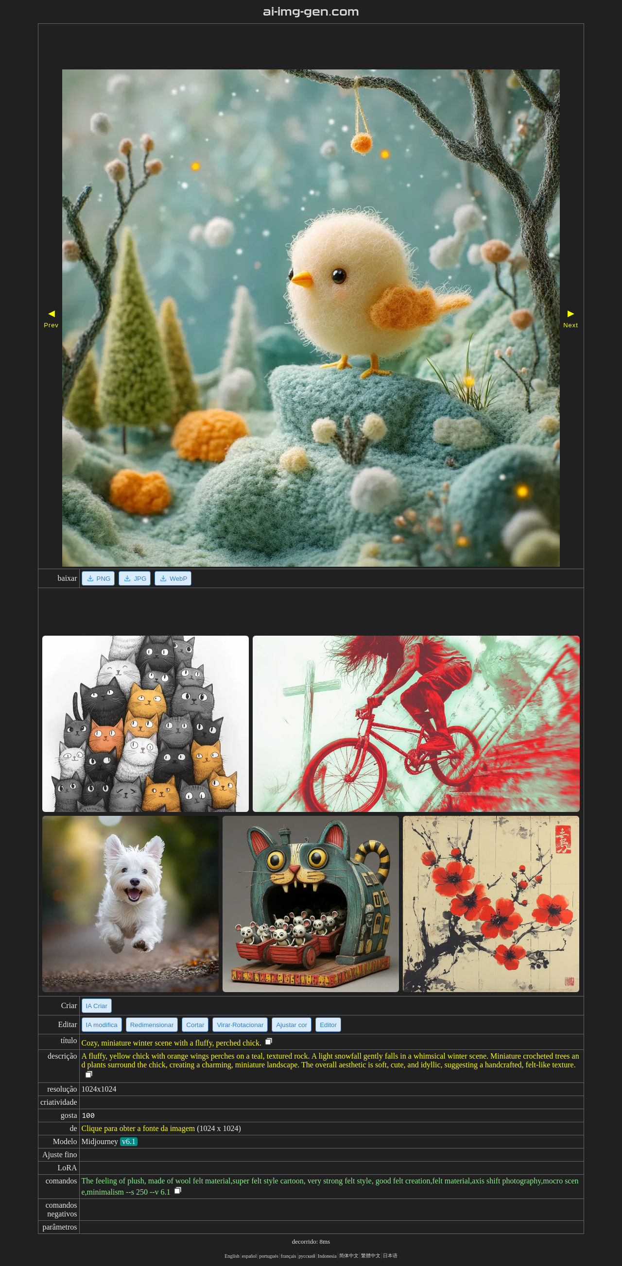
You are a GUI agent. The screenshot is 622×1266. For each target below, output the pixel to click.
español (249, 1256)
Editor (328, 1025)
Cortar (195, 1025)
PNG (98, 578)
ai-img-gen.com (311, 11)
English (232, 1256)
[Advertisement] (283, 47)
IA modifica (102, 1025)
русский (307, 1256)
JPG (134, 578)
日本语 (390, 1255)
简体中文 (349, 1255)
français (288, 1256)
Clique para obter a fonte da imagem (138, 1128)
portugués (268, 1256)
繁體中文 (370, 1255)
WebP (173, 578)
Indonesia (327, 1256)
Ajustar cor (291, 1025)
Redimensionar (152, 1025)
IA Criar (96, 1006)
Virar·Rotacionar (240, 1025)
